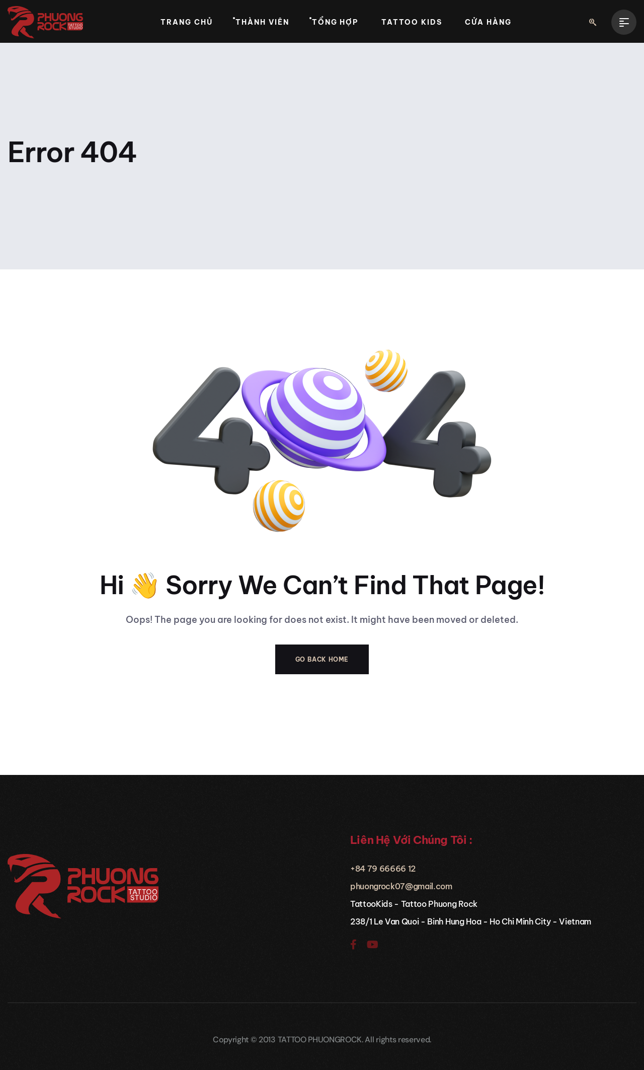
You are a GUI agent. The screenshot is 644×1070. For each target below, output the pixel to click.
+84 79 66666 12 (383, 869)
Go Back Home (322, 659)
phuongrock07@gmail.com (401, 886)
